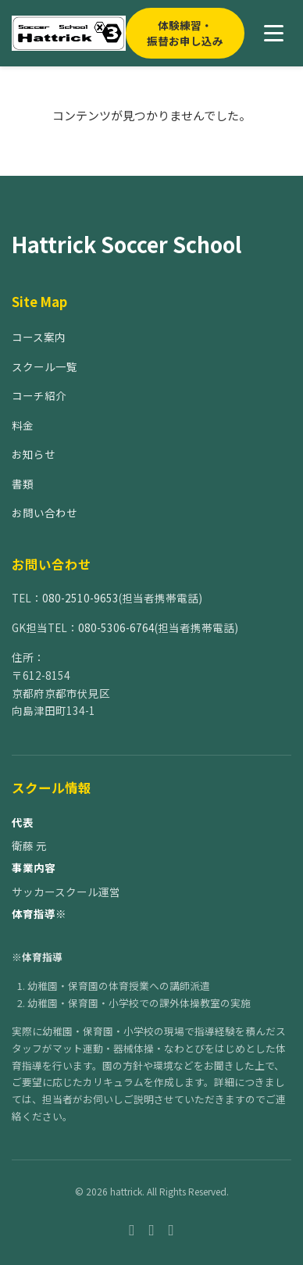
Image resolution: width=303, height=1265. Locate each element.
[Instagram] (151, 1228)
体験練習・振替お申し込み (185, 32)
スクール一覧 (44, 366)
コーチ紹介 (39, 395)
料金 (23, 425)
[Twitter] (171, 1228)
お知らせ (33, 454)
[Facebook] (131, 1228)
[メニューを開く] (273, 33)
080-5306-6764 (116, 627)
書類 (23, 483)
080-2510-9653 (80, 598)
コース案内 (39, 337)
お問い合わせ (44, 512)
